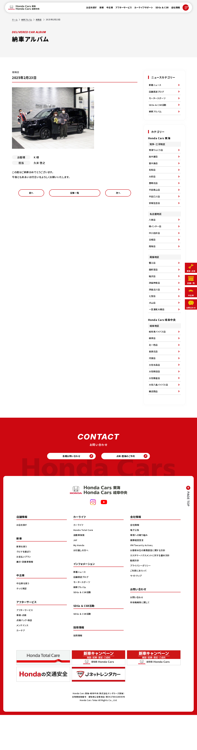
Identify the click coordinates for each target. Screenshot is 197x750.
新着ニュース (155, 85)
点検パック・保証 (24, 655)
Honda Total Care (83, 565)
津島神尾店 (155, 302)
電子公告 (135, 565)
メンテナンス (22, 660)
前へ (31, 194)
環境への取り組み (139, 570)
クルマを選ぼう (24, 586)
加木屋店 (153, 162)
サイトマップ (136, 610)
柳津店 (152, 363)
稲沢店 (152, 295)
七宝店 (152, 318)
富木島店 (153, 169)
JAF (75, 575)
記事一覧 (75, 194)
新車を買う (22, 581)
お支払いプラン (24, 591)
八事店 (152, 232)
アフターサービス (122, 8)
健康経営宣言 (137, 575)
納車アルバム (27, 19)
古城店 (152, 255)
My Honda (79, 580)
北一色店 (153, 371)
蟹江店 (152, 280)
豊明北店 (153, 192)
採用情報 (78, 670)
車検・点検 (21, 650)
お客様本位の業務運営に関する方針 (148, 585)
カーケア (20, 665)
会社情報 (173, 8)
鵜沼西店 (153, 424)
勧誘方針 (135, 595)
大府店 (152, 185)
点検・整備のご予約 (128, 490)
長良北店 (153, 378)
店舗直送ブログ (157, 93)
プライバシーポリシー (141, 600)
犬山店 (152, 325)
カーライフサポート (141, 8)
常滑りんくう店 (156, 154)
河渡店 (152, 386)
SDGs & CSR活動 (158, 108)
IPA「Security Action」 (142, 580)
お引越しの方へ (81, 585)
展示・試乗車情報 (25, 596)
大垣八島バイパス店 (159, 416)
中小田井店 (155, 247)
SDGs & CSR (160, 8)
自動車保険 (79, 570)
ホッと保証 (22, 623)
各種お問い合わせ (69, 490)
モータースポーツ (158, 100)
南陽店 (40, 19)
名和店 (152, 177)
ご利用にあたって (139, 605)
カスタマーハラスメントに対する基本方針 (151, 590)
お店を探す (89, 8)
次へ (118, 194)
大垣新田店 (155, 401)
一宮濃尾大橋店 (157, 333)
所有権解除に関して (140, 637)
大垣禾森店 (155, 393)
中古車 (107, 8)
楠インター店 (155, 240)
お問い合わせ (137, 632)
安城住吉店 (155, 215)
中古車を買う (23, 618)
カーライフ (78, 559)
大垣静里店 (155, 408)
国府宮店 (153, 287)
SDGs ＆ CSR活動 (82, 627)
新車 (100, 8)
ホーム (15, 19)
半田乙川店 (155, 207)
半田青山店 (155, 200)
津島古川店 (155, 310)
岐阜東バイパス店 (158, 356)
